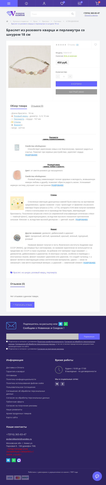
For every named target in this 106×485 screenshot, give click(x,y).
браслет (17, 272)
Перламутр (19, 119)
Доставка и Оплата (15, 367)
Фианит (17, 125)
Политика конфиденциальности (21, 379)
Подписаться (89, 336)
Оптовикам (11, 375)
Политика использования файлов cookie (25, 383)
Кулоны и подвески (20, 21)
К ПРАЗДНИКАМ (72, 21)
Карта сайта (12, 417)
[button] (44, 3)
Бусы (35, 21)
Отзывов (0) (37, 105)
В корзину (76, 84)
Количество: (61, 72)
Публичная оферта (15, 401)
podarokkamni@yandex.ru (19, 439)
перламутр (52, 272)
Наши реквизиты (14, 409)
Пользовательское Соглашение (20, 387)
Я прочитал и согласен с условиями (36, 349)
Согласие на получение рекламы (21, 405)
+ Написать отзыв (22, 304)
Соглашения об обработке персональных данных (35, 344)
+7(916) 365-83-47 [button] (16, 434)
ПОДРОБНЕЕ (31, 155)
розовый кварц (38, 272)
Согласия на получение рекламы (50, 349)
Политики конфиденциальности (50, 341)
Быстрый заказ (76, 92)
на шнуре (26, 272)
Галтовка (57, 21)
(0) (77, 44)
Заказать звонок (91, 15)
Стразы (17, 122)
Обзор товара (18, 105)
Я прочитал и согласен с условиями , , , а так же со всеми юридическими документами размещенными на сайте (51, 344)
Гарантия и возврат (15, 371)
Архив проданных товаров (18, 413)
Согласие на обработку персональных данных (27, 397)
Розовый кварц (21, 116)
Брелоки (45, 21)
